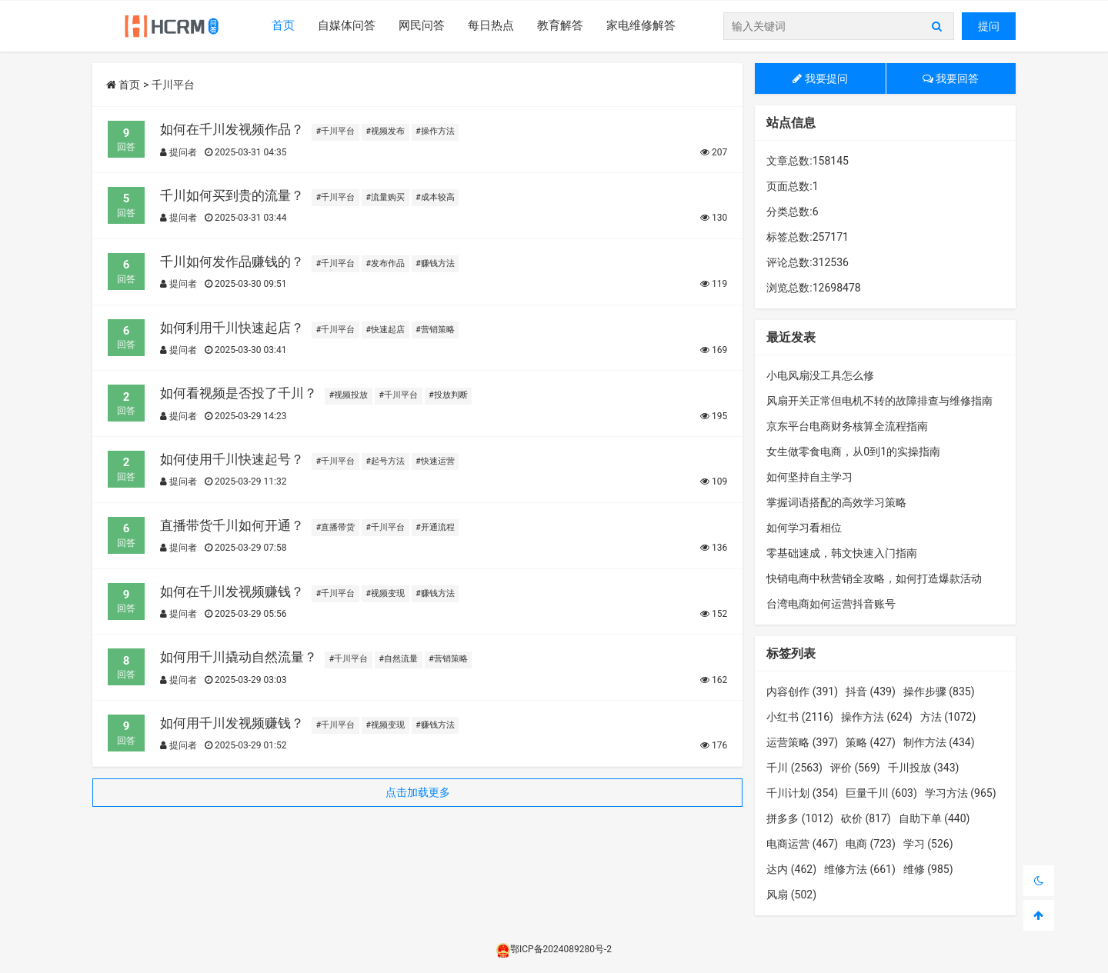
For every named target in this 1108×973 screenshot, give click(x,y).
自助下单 (934, 818)
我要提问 (820, 78)
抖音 (871, 691)
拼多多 (799, 818)
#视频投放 (349, 395)
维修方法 (860, 869)
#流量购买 (385, 197)
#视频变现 (385, 593)
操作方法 (877, 717)
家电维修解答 (641, 25)
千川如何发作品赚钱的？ (232, 261)
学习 (928, 844)
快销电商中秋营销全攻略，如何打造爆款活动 (874, 578)
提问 (989, 26)
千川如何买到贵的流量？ (232, 195)
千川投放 (923, 767)
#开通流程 (435, 527)
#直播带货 (335, 527)
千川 (794, 767)
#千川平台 (335, 131)
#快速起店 (385, 330)
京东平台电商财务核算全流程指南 (847, 426)
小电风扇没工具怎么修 (820, 375)
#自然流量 (398, 659)
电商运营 (802, 844)
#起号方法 (385, 461)
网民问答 (422, 25)
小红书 (799, 717)
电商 (871, 844)
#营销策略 (435, 330)
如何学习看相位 (804, 527)
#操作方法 (435, 131)
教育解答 (560, 25)
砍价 (866, 818)
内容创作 (802, 691)
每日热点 (491, 25)
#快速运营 (435, 461)
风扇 (791, 894)
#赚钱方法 (435, 263)
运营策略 (802, 742)
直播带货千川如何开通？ (232, 525)
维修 (928, 869)
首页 (283, 25)
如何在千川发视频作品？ (232, 129)
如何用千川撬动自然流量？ (238, 657)
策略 (871, 742)
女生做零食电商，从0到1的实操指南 (853, 451)
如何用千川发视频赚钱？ (232, 723)
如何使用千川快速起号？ (232, 459)
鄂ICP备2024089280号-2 (554, 949)
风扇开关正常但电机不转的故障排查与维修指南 (879, 401)
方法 (948, 717)
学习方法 (960, 793)
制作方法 (939, 742)
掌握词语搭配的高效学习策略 (836, 502)
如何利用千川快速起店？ (232, 327)
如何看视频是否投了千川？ (238, 393)
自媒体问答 (346, 25)
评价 (855, 767)
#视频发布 (385, 131)
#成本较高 (435, 197)
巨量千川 (881, 793)
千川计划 (802, 793)
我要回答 (951, 78)
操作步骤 (939, 691)
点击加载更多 (417, 792)
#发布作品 (385, 263)
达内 (791, 869)
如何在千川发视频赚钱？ (232, 591)
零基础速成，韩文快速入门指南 (841, 553)
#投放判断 (448, 395)
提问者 (178, 152)
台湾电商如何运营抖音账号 (831, 604)
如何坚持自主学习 (809, 477)
